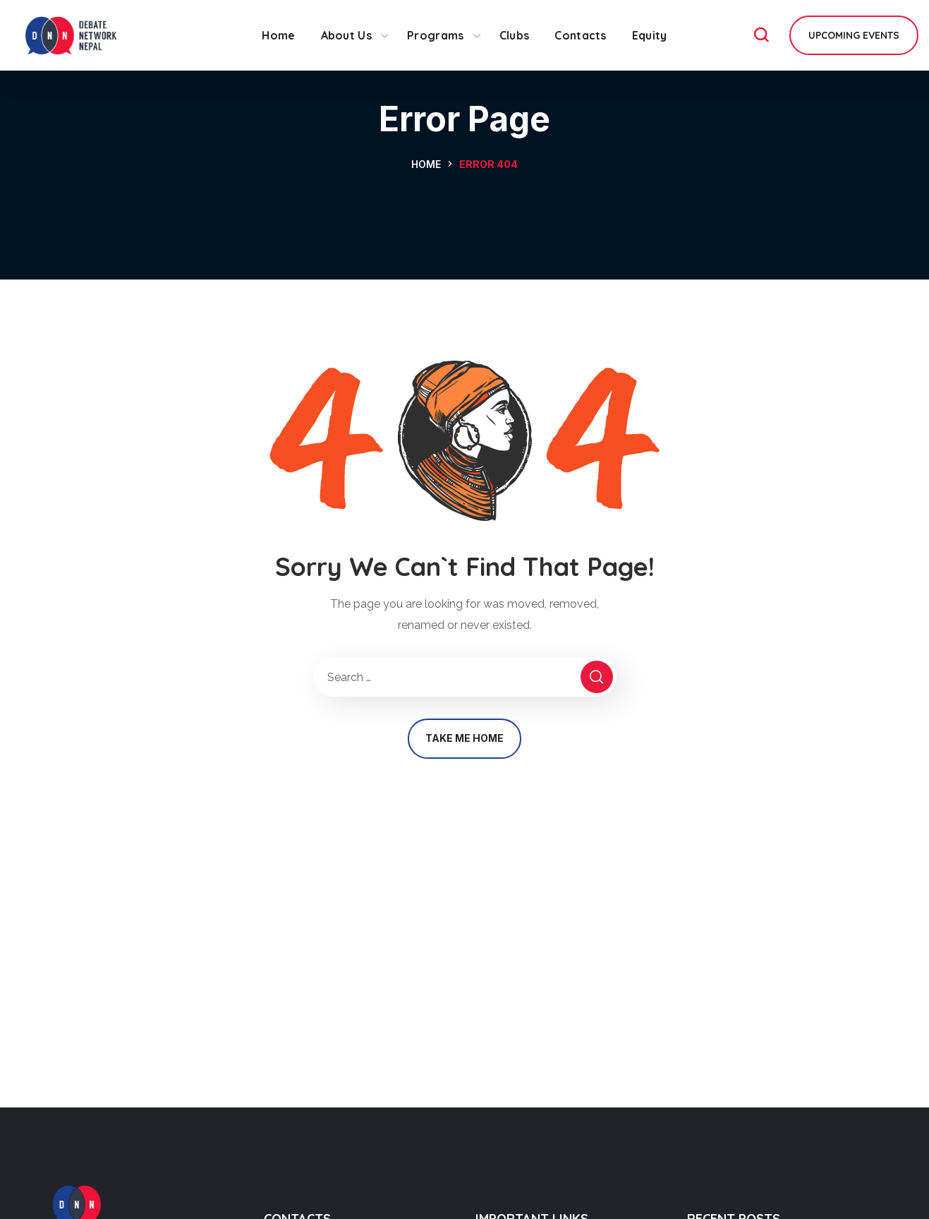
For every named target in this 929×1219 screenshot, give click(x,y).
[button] (761, 35)
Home (426, 164)
